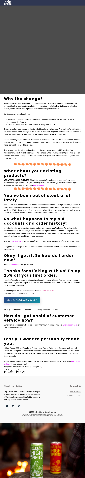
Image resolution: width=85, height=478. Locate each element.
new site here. (38, 185)
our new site (16, 241)
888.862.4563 (75, 392)
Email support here (70, 325)
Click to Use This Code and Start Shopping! (22, 300)
